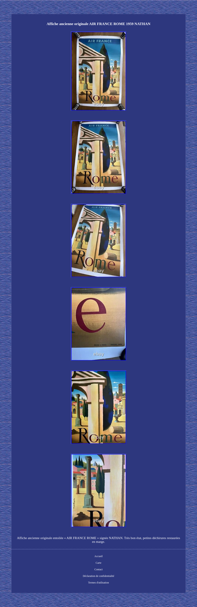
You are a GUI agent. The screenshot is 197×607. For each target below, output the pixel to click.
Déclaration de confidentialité (98, 576)
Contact (98, 569)
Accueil (98, 556)
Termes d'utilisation (98, 582)
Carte (98, 562)
